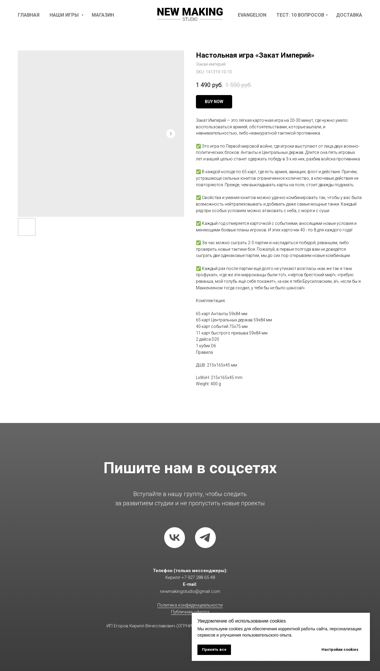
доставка (349, 15)
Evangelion (252, 15)
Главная (28, 15)
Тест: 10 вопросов (300, 15)
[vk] (174, 537)
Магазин (103, 15)
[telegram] (205, 537)
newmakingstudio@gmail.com (190, 591)
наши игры (65, 15)
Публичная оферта (190, 612)
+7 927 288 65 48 (198, 577)
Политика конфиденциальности (190, 605)
